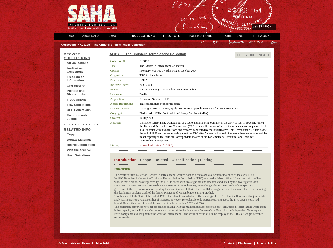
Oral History (76, 85)
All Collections (77, 63)
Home (70, 36)
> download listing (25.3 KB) (156, 145)
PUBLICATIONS (200, 36)
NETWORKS (262, 36)
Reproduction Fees (81, 145)
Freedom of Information (75, 78)
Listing (206, 160)
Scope (145, 160)
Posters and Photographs (76, 92)
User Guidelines (78, 155)
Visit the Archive (79, 150)
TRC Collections (79, 105)
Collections (69, 44)
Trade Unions (76, 99)
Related (161, 160)
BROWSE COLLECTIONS (77, 56)
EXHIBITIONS (233, 36)
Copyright (74, 134)
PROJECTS (171, 36)
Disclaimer (245, 243)
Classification (184, 160)
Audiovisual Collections (76, 69)
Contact (229, 243)
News (112, 36)
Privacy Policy (266, 243)
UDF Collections (79, 110)
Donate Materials (79, 139)
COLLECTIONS (143, 36)
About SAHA (91, 36)
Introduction (125, 160)
